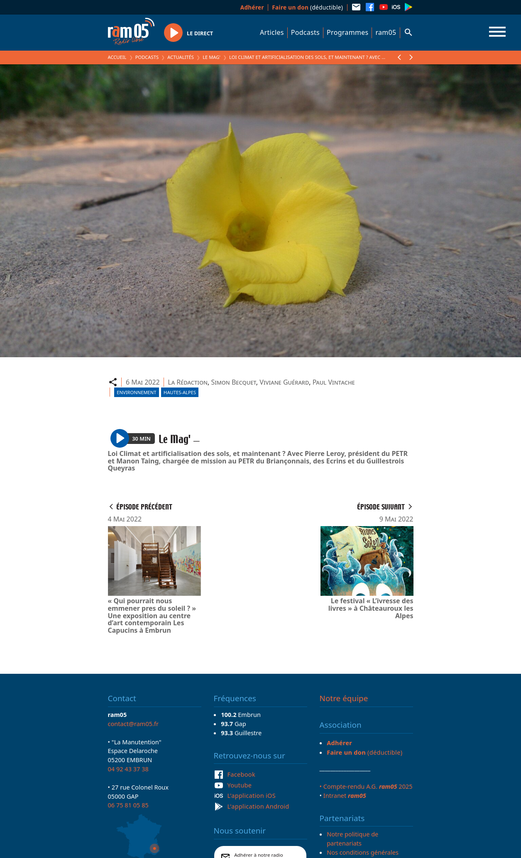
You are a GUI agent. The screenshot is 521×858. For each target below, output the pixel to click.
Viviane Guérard (284, 382)
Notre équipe (344, 698)
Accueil (117, 57)
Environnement (136, 392)
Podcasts (305, 32)
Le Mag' (211, 57)
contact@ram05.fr (133, 723)
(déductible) (307, 7)
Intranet (344, 795)
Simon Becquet (233, 382)
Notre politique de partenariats (352, 838)
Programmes (347, 32)
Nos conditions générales (363, 852)
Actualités (180, 57)
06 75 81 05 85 (128, 805)
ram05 (385, 32)
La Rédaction (188, 382)
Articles (272, 32)
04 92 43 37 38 (128, 769)
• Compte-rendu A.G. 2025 (366, 786)
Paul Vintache (334, 382)
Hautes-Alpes (180, 392)
